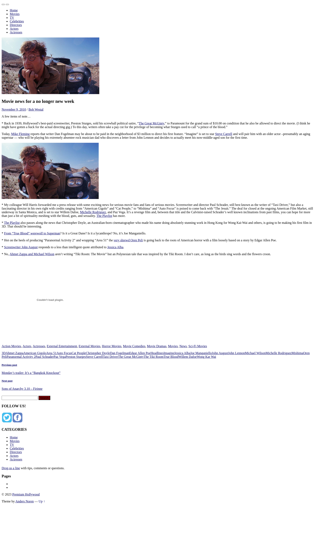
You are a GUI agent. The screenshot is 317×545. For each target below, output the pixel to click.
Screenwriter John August (21, 247)
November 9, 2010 (14, 109)
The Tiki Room (154, 356)
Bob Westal (36, 109)
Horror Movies (111, 346)
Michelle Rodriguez (93, 212)
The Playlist (104, 216)
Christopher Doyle (98, 353)
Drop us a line (11, 468)
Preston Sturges (76, 356)
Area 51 (51, 353)
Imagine (169, 353)
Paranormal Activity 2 (21, 356)
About (14, 484)
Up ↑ (42, 501)
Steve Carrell (223, 134)
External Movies (89, 346)
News (183, 346)
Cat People (79, 353)
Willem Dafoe (187, 356)
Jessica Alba (115, 247)
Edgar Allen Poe (140, 353)
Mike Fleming (20, 134)
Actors (14, 28)
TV (12, 17)
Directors (16, 25)
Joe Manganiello (201, 353)
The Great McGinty (151, 123)
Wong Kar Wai (206, 356)
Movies (15, 14)
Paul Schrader (44, 356)
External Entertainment (62, 346)
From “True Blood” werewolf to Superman (32, 233)
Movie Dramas (156, 346)
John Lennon (236, 353)
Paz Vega (60, 356)
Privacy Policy (19, 487)
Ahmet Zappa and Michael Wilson (32, 254)
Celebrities (17, 21)
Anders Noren (24, 501)
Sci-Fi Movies (197, 346)
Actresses (16, 32)
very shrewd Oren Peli (128, 240)
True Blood (171, 356)
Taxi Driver (110, 356)
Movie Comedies (134, 346)
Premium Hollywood (26, 494)
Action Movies (11, 346)
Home (14, 10)
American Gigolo (34, 353)
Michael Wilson (255, 353)
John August (220, 353)
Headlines (157, 353)
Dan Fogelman (119, 353)
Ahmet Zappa (15, 353)
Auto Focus (64, 353)
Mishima (297, 353)
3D (4, 353)
